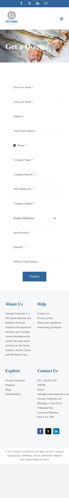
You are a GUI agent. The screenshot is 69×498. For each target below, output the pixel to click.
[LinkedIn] (56, 431)
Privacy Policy (32, 459)
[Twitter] (48, 431)
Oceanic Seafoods (15, 380)
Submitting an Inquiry (49, 327)
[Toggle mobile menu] (62, 19)
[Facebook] (40, 431)
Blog (8, 389)
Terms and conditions (49, 322)
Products (10, 385)
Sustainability (13, 394)
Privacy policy (45, 318)
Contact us (43, 313)
